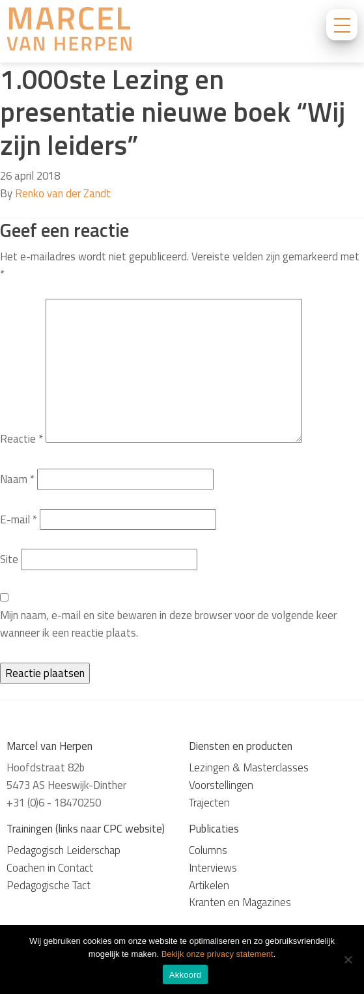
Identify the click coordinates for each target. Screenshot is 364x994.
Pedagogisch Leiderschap (63, 850)
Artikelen (209, 885)
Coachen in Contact (50, 867)
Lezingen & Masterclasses (249, 767)
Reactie (21, 438)
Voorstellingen (221, 785)
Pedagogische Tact (49, 885)
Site (9, 559)
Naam (17, 479)
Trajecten (209, 802)
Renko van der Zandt (63, 193)
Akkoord (185, 975)
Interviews (213, 867)
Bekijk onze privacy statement (217, 954)
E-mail (18, 519)
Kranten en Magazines (240, 902)
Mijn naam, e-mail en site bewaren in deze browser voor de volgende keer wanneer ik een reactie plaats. (168, 624)
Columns (208, 850)
